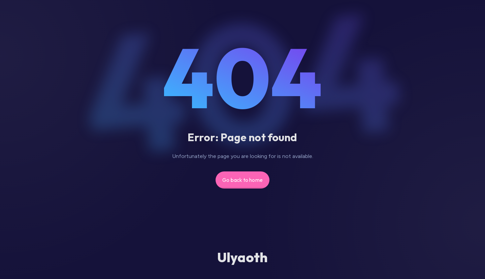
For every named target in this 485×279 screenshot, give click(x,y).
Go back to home (242, 179)
